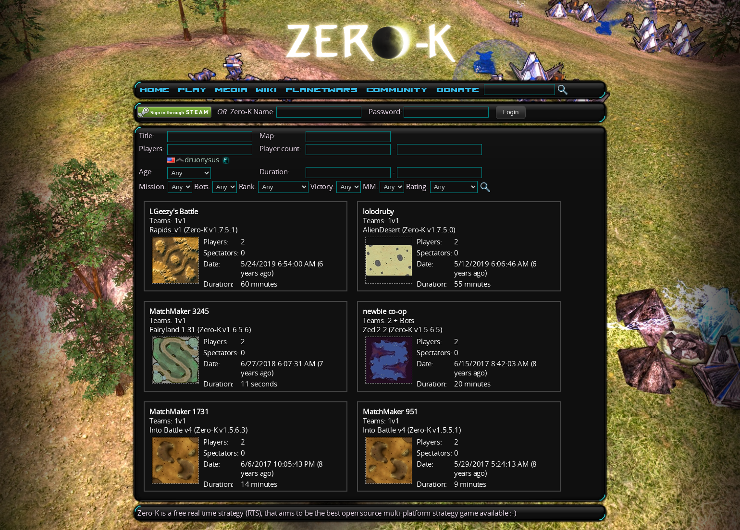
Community (397, 90)
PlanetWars (321, 90)
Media (231, 90)
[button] (510, 112)
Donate (457, 90)
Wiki (266, 90)
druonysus (202, 159)
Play (192, 90)
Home (154, 90)
